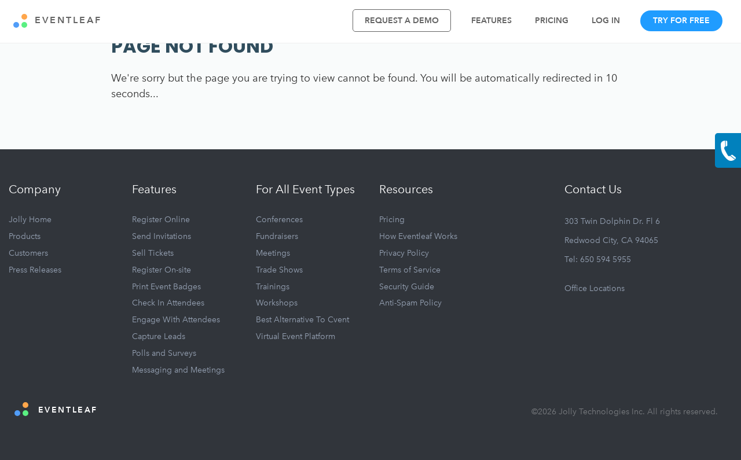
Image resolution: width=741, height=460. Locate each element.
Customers (28, 253)
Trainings (272, 287)
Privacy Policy (404, 253)
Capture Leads (158, 336)
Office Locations (594, 288)
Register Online (161, 220)
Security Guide (406, 287)
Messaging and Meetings (178, 370)
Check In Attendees (168, 303)
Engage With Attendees (176, 320)
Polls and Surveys (164, 353)
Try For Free (681, 20)
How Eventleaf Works (418, 236)
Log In (606, 20)
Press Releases (35, 270)
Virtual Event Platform (295, 336)
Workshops (277, 303)
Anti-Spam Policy (410, 303)
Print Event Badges (166, 287)
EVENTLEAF (57, 21)
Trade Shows (279, 270)
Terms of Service (410, 270)
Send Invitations (161, 236)
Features (491, 20)
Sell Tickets (153, 253)
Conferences (279, 220)
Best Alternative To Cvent (302, 320)
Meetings (273, 253)
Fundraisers (277, 236)
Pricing (551, 20)
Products (25, 236)
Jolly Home (30, 220)
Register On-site (161, 270)
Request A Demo (402, 20)
